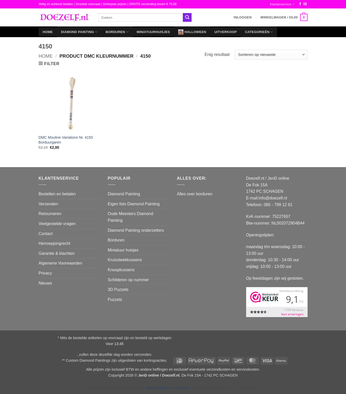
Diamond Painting (79, 31)
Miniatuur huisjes (123, 250)
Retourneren (50, 213)
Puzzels (115, 299)
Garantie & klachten (57, 253)
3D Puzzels (118, 289)
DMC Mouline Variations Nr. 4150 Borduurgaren (65, 139)
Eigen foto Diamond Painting (134, 204)
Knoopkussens (121, 270)
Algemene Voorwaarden (60, 263)
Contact (46, 233)
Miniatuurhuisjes (153, 32)
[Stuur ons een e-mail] (305, 4)
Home (48, 32)
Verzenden (48, 204)
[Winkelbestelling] (271, 55)
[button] (242, 17)
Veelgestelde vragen (57, 223)
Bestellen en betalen (57, 194)
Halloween (192, 32)
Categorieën (259, 31)
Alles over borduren (195, 194)
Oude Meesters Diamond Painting (130, 217)
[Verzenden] (187, 17)
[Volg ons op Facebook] (300, 4)
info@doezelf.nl (273, 198)
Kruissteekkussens (125, 260)
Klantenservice (282, 4)
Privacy (45, 273)
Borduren (117, 31)
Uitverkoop (225, 32)
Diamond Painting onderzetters (136, 230)
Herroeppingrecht (54, 243)
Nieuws (45, 283)
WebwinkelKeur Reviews (168, 388)
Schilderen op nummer (128, 280)
